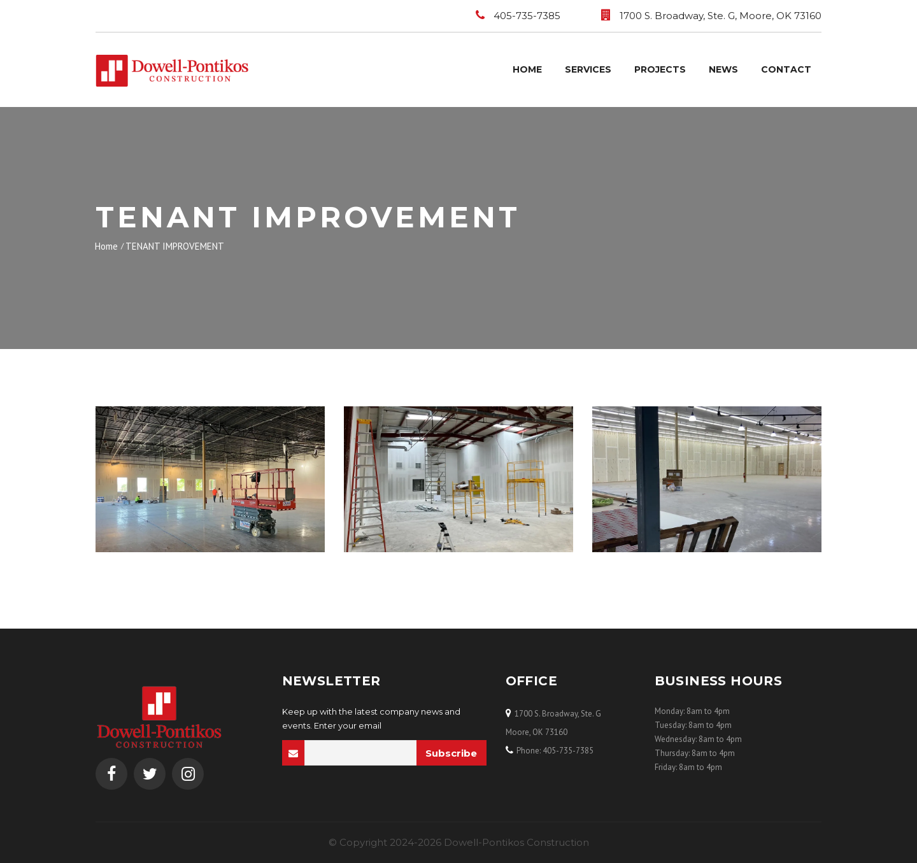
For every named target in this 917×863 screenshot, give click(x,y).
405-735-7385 (527, 16)
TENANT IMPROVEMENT (174, 246)
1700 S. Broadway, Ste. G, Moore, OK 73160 (720, 16)
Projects (660, 69)
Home (527, 69)
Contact (786, 69)
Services (588, 69)
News (723, 69)
